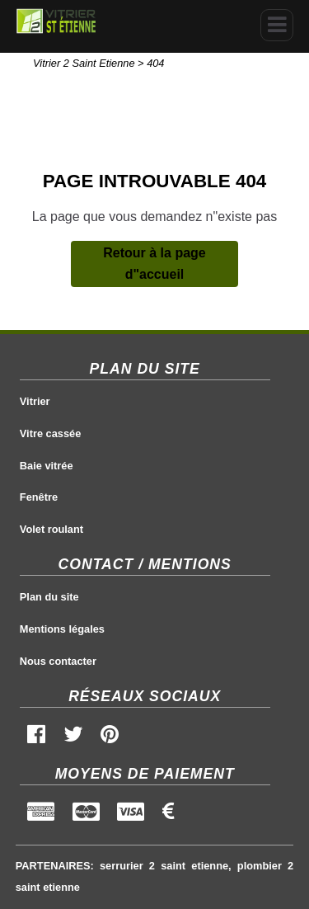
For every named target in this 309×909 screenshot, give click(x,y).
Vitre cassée (50, 433)
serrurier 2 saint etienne (164, 866)
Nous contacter (58, 661)
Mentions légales (62, 629)
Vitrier (35, 401)
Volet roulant (51, 529)
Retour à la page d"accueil (154, 263)
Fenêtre (39, 497)
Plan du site (49, 597)
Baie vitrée (46, 465)
